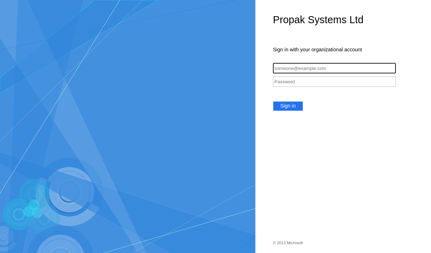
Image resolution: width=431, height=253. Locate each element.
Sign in (288, 106)
